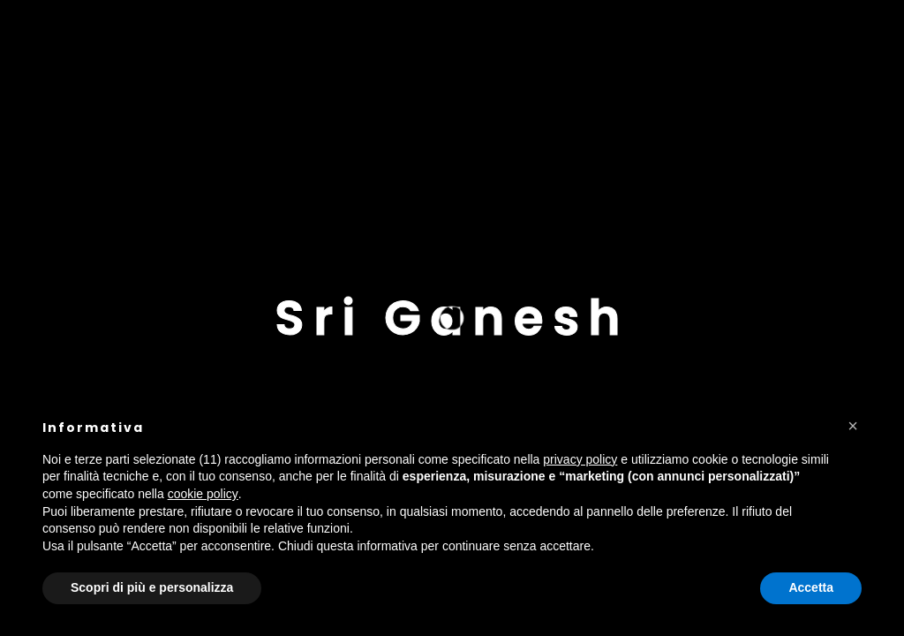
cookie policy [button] (203, 494)
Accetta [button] (810, 587)
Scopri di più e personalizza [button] (152, 587)
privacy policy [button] (580, 459)
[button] (853, 426)
